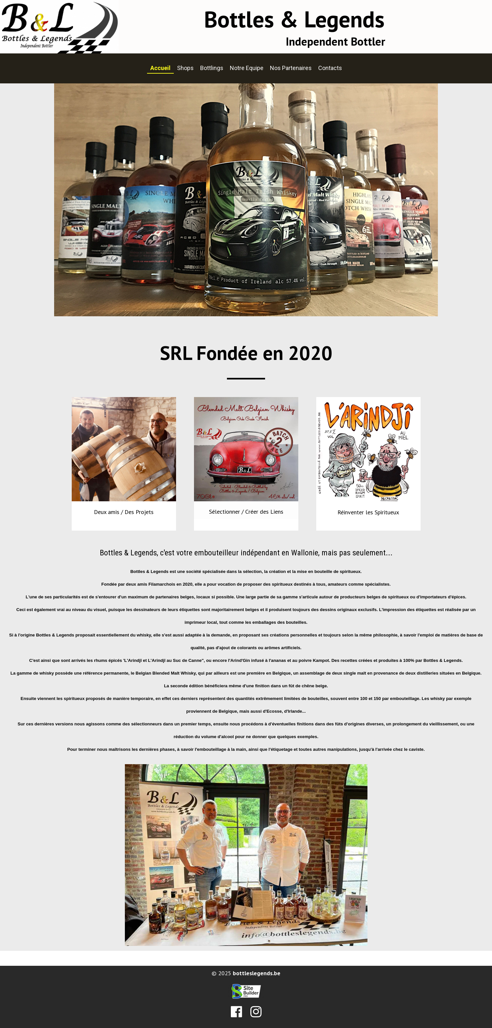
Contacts (330, 67)
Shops (185, 67)
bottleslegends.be (256, 973)
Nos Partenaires (291, 67)
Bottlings (211, 67)
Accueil (160, 67)
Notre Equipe (246, 67)
